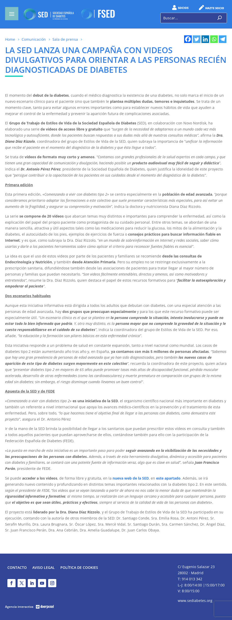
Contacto (17, 568)
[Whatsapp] (214, 39)
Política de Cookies (79, 568)
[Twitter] (196, 39)
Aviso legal (43, 568)
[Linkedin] (205, 39)
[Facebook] (188, 39)
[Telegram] (222, 39)
